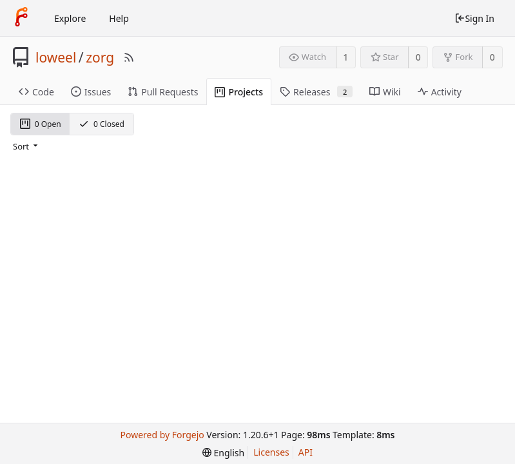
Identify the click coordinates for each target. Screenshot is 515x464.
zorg (100, 57)
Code (36, 92)
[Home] (21, 18)
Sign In (474, 18)
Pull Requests (163, 92)
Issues (91, 92)
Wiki (385, 92)
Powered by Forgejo (162, 435)
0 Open (40, 124)
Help (119, 18)
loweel (55, 57)
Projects (239, 92)
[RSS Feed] (129, 57)
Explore (70, 18)
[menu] (26, 146)
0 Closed (101, 124)
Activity (440, 92)
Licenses (271, 452)
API (305, 452)
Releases (316, 92)
